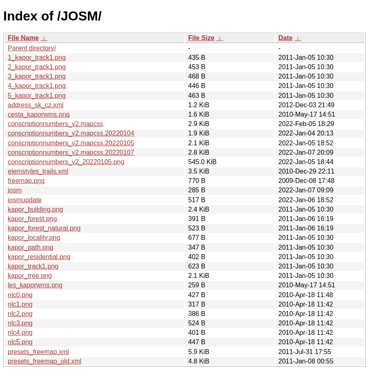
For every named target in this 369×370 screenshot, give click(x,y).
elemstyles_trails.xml (38, 171)
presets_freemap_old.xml (44, 361)
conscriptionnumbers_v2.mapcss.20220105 (71, 143)
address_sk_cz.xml (35, 105)
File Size (201, 37)
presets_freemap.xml (38, 351)
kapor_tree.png (30, 275)
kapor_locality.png (34, 237)
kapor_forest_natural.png (44, 228)
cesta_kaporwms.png (39, 114)
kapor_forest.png (32, 218)
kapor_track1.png (33, 266)
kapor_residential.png (39, 256)
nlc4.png (20, 332)
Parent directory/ (32, 48)
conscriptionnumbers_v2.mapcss (55, 123)
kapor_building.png (35, 209)
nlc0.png (20, 294)
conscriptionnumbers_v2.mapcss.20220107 (71, 152)
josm (15, 190)
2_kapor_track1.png (37, 66)
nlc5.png (20, 341)
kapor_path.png (30, 247)
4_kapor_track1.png (37, 85)
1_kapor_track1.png (37, 57)
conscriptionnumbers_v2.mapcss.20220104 (71, 133)
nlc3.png (20, 323)
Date (285, 37)
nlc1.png (20, 304)
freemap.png (26, 180)
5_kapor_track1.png (37, 95)
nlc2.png (20, 313)
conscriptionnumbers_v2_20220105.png (66, 161)
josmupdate (25, 199)
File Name (23, 37)
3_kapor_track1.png (37, 76)
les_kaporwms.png (35, 285)
